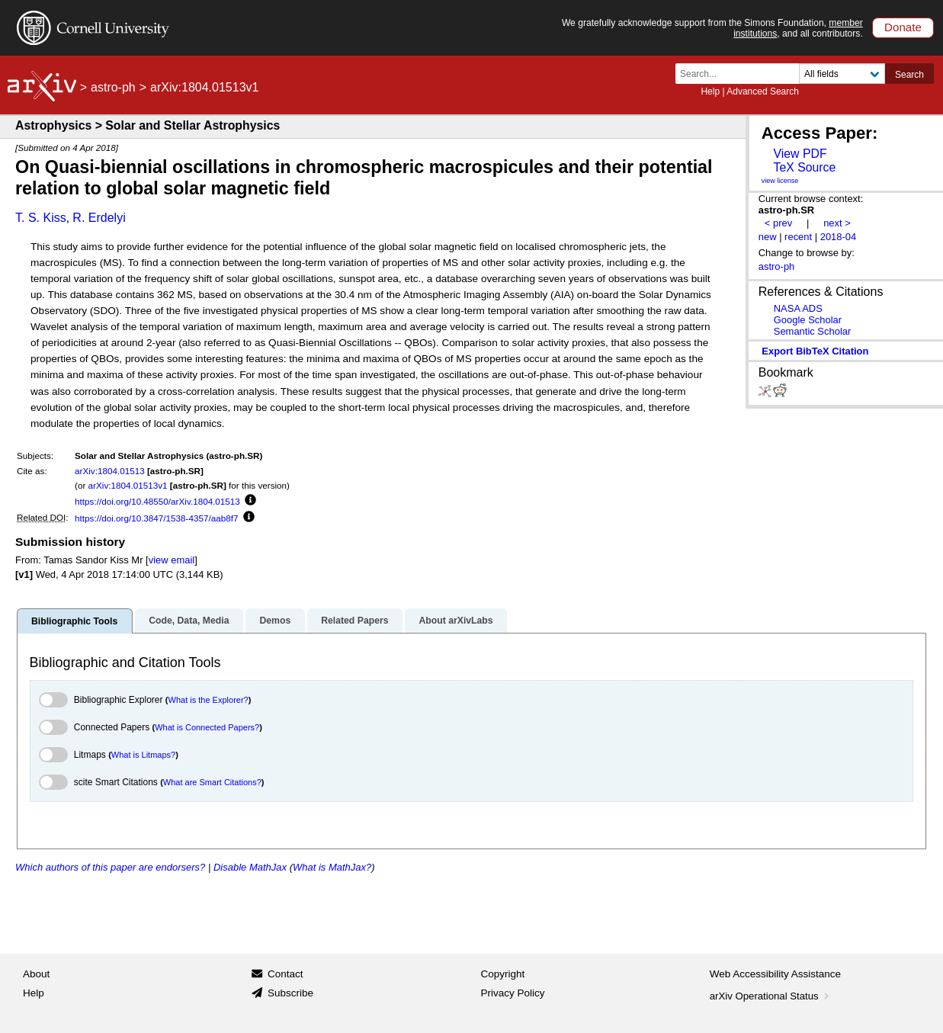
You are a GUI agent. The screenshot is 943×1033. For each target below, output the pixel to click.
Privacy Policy (513, 993)
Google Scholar (808, 320)
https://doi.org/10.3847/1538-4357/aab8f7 (156, 518)
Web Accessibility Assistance (775, 974)
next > (837, 223)
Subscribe (290, 993)
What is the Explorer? (208, 699)
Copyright (503, 974)
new (768, 236)
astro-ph (113, 87)
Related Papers (354, 620)
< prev (778, 223)
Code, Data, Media (189, 620)
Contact (285, 974)
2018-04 (838, 236)
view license (780, 180)
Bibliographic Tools (74, 621)
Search (909, 74)
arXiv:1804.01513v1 (128, 485)
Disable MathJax (250, 867)
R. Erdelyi (98, 217)
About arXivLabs (455, 620)
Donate (903, 27)
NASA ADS (798, 308)
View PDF (799, 153)
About (36, 974)
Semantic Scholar (813, 331)
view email (171, 560)
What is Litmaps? (143, 754)
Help (710, 91)
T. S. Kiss (40, 217)
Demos (274, 620)
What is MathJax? (332, 867)
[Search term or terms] (741, 73)
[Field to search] (842, 73)
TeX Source (804, 167)
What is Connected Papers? (207, 727)
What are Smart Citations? (212, 782)
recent (798, 236)
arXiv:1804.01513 (110, 471)
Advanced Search (762, 91)
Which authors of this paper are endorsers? (110, 867)
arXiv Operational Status (771, 996)
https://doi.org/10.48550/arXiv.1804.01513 (157, 501)
